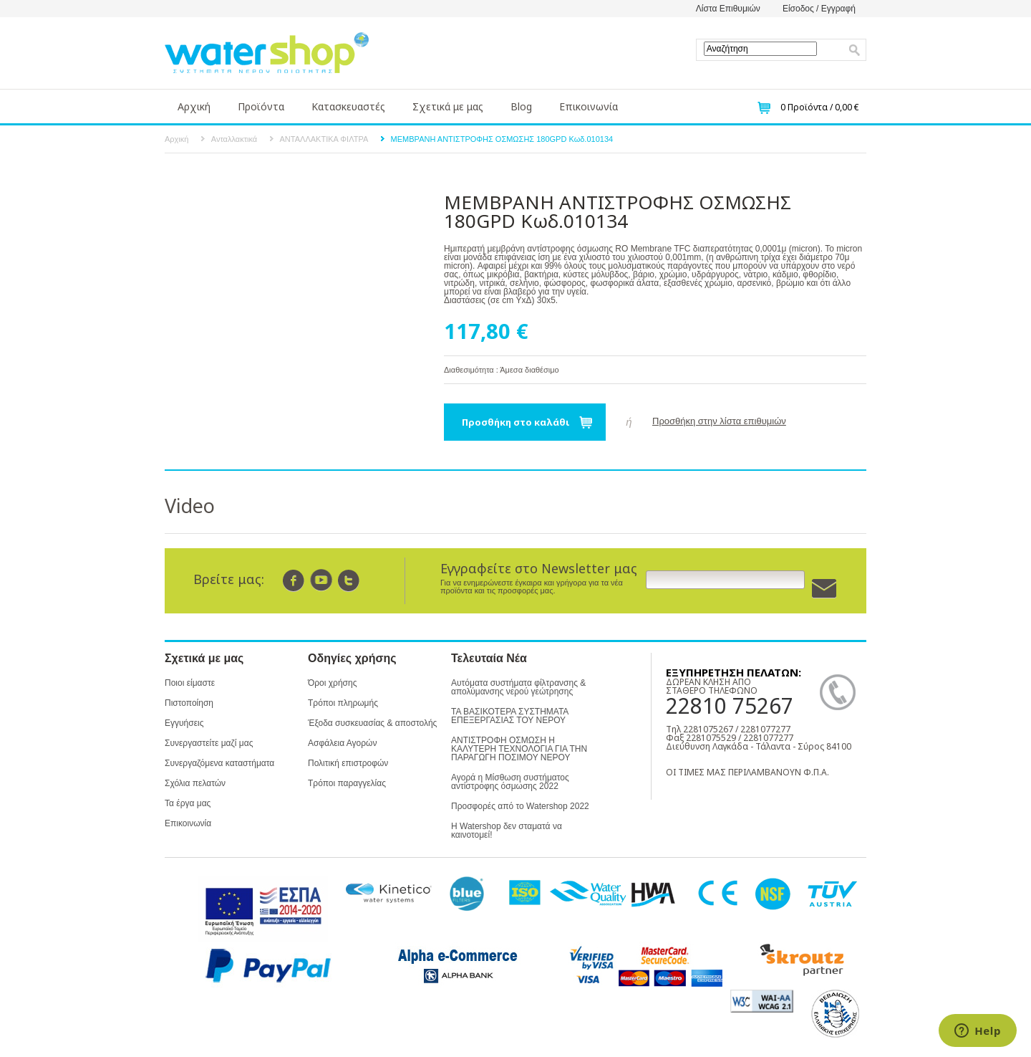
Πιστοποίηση (189, 703)
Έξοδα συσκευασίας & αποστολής (372, 723)
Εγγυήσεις (184, 723)
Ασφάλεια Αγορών (342, 743)
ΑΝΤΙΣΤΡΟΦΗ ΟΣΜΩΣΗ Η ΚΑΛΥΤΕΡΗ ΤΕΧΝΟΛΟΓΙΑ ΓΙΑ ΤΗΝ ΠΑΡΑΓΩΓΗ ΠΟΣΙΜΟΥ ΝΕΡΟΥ (519, 748)
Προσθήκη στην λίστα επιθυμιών (719, 421)
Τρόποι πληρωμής (343, 703)
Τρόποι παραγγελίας (347, 783)
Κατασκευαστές (348, 106)
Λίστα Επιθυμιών (728, 9)
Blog (521, 106)
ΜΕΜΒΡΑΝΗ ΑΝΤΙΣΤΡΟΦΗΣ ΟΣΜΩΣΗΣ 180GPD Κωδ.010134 (502, 139)
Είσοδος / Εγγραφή (819, 9)
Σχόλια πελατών (195, 783)
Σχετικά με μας (447, 106)
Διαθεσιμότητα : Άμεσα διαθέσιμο (501, 369)
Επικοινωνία (588, 106)
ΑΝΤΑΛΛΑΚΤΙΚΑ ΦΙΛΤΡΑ (324, 139)
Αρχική (194, 106)
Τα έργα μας (187, 803)
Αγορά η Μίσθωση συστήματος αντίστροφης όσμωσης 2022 (510, 782)
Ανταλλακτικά (234, 139)
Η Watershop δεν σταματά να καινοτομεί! (506, 830)
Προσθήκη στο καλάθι (516, 422)
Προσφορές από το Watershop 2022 (520, 806)
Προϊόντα (261, 106)
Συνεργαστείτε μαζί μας (209, 743)
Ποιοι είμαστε (190, 683)
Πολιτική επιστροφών (348, 763)
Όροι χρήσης (332, 683)
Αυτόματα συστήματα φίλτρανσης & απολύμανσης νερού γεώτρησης (518, 687)
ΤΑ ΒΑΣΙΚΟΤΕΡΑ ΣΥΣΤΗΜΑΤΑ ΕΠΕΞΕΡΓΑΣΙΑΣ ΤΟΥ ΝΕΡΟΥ (509, 716)
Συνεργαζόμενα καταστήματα (219, 763)
